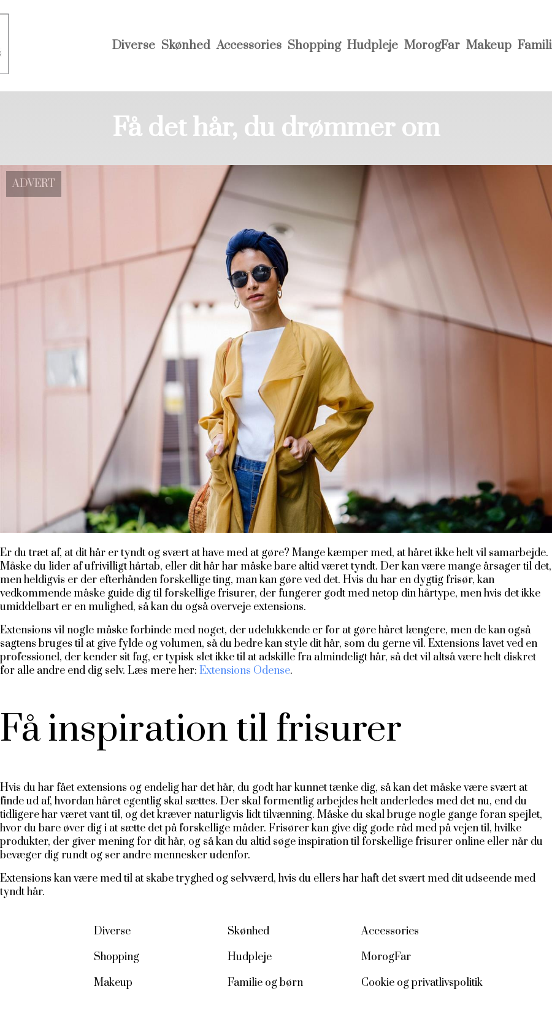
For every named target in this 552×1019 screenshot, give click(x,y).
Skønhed (185, 45)
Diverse (133, 45)
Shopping (314, 45)
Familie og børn (265, 983)
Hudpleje (372, 45)
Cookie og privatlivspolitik (422, 983)
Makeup (489, 45)
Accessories (249, 45)
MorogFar (432, 45)
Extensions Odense (244, 670)
